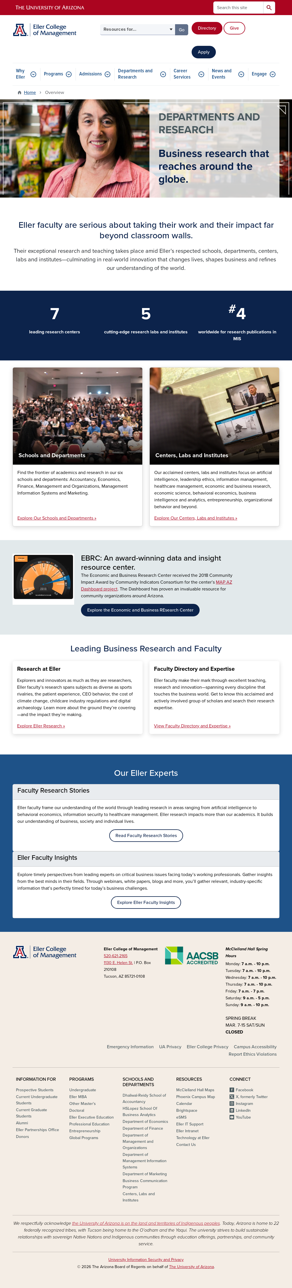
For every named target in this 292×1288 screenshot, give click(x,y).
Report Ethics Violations (253, 1054)
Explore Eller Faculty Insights (146, 902)
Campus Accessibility (255, 1047)
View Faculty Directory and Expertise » (192, 726)
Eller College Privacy (207, 1047)
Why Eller (20, 74)
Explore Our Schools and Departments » (56, 518)
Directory (207, 28)
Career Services (182, 74)
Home (30, 92)
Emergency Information (130, 1047)
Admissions (90, 74)
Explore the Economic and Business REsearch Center (140, 610)
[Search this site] (238, 7)
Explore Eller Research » (41, 726)
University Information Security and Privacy (146, 1259)
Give (234, 28)
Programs (53, 74)
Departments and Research (135, 74)
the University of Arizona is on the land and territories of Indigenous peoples (146, 1223)
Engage (259, 74)
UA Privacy (170, 1047)
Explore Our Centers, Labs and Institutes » (195, 518)
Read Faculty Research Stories (146, 835)
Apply (204, 52)
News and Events (222, 74)
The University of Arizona (191, 1266)
